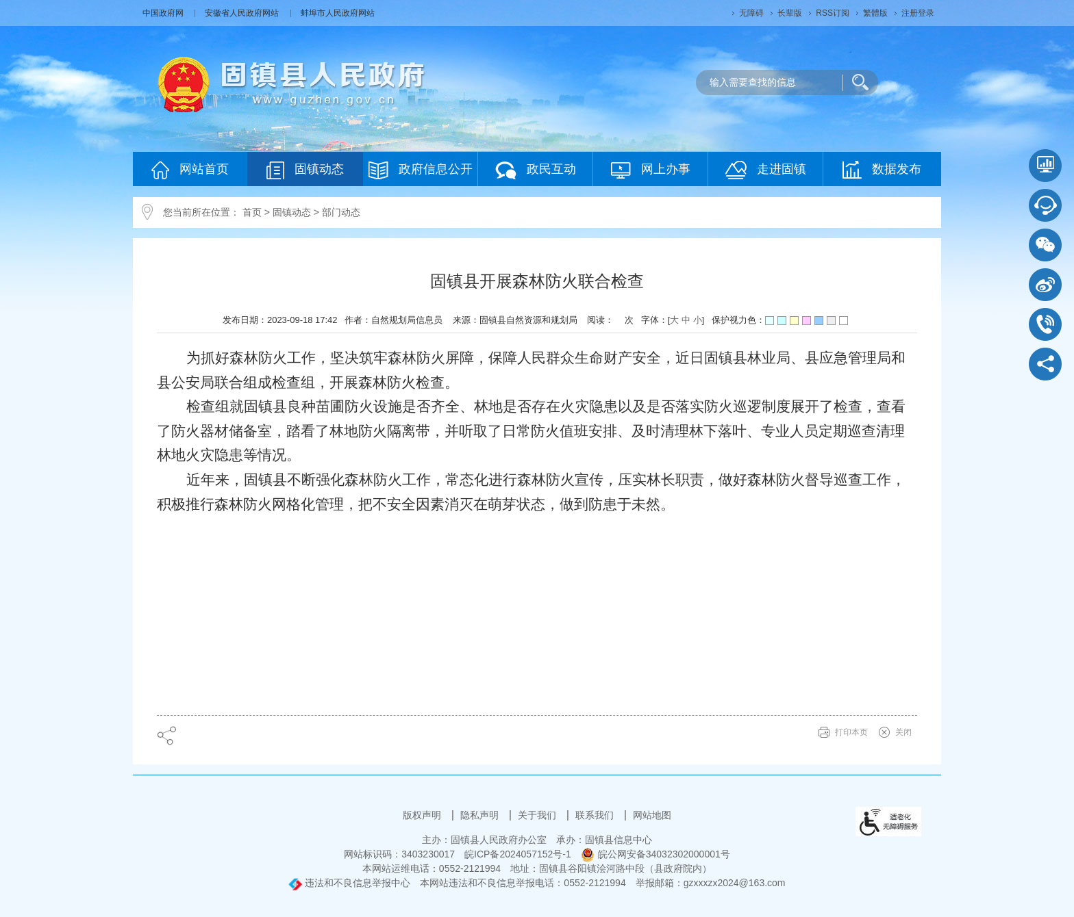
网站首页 (190, 170)
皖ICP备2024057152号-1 (517, 854)
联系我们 (595, 815)
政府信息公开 (421, 170)
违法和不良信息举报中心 (349, 882)
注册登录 (917, 13)
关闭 (903, 732)
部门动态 (341, 212)
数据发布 (881, 170)
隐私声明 (480, 815)
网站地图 (652, 815)
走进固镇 (765, 170)
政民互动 (535, 170)
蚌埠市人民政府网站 (338, 13)
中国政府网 (164, 13)
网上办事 (650, 170)
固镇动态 (305, 170)
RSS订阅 (832, 13)
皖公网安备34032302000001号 (655, 854)
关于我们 (538, 815)
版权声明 (423, 815)
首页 (252, 212)
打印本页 (851, 732)
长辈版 (789, 13)
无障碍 (751, 13)
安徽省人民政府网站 (243, 13)
